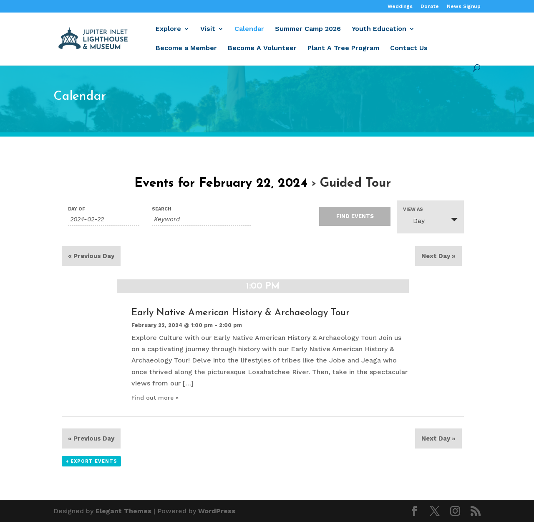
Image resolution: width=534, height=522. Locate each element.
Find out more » (155, 397)
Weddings (400, 6)
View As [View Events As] (413, 209)
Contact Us (409, 48)
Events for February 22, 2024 (220, 183)
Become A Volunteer (262, 48)
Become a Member (186, 48)
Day (414, 220)
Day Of (76, 209)
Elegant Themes (123, 511)
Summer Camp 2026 (308, 29)
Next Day (438, 256)
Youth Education (379, 29)
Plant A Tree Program (343, 48)
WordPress (216, 511)
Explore (168, 29)
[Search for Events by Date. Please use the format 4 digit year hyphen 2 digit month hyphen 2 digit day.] (103, 219)
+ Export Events (91, 461)
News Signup (464, 6)
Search (161, 209)
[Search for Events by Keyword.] (201, 219)
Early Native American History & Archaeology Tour (240, 313)
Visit (207, 29)
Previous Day (91, 256)
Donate (430, 6)
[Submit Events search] (354, 216)
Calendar (249, 29)
